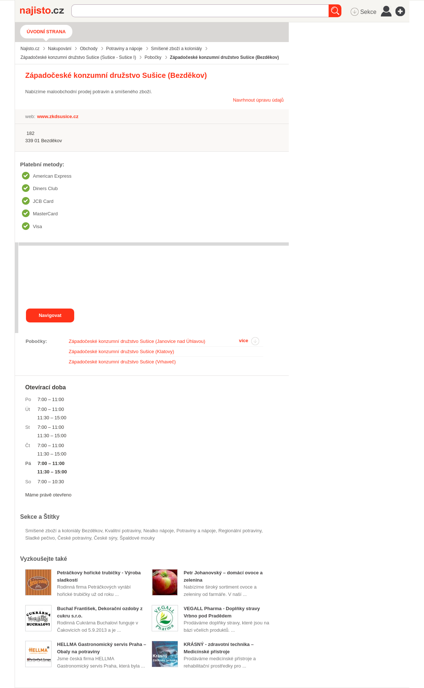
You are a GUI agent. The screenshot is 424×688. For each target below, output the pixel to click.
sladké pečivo (40, 538)
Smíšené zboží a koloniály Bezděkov (63, 530)
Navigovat (50, 315)
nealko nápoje (158, 530)
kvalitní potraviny (123, 530)
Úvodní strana (46, 31)
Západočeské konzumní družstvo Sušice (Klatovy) (121, 351)
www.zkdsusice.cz (57, 116)
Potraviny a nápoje (196, 530)
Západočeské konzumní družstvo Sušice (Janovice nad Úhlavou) (137, 341)
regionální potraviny (240, 530)
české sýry (105, 538)
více (243, 340)
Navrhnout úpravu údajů (258, 100)
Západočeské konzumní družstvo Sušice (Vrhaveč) (122, 361)
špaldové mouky (137, 538)
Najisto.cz (45, 10)
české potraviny (74, 538)
